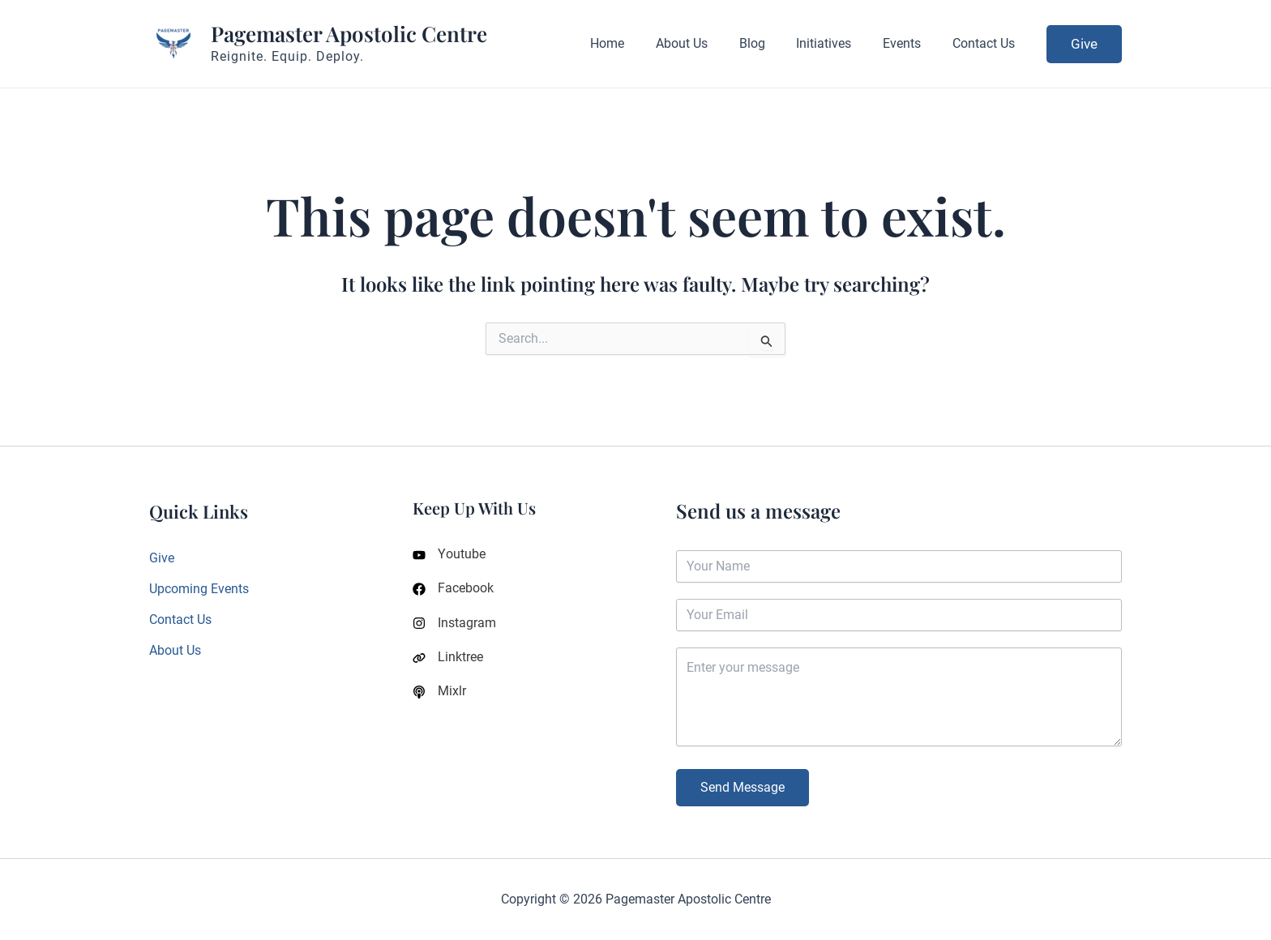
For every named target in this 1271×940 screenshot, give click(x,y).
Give (161, 558)
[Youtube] (449, 555)
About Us (175, 651)
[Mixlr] (439, 695)
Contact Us (180, 620)
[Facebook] (453, 590)
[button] (1084, 44)
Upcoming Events (199, 588)
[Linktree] (448, 660)
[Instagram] (454, 625)
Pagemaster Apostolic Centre (349, 33)
